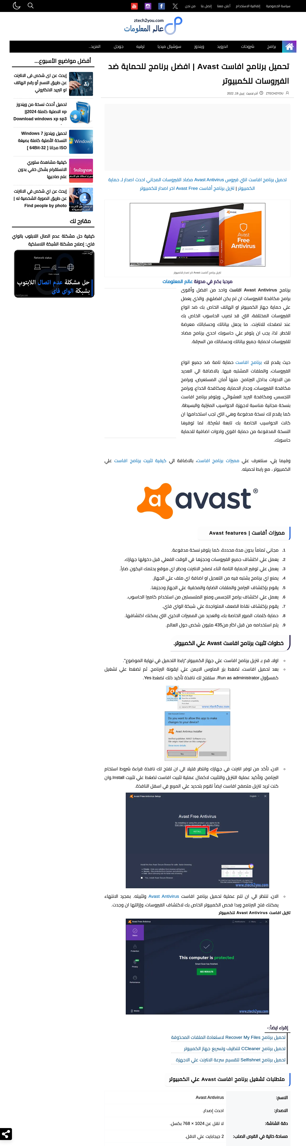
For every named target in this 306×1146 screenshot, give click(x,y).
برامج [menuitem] (271, 46)
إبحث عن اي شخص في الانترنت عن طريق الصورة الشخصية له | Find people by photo (40, 198)
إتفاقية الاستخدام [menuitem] (248, 6)
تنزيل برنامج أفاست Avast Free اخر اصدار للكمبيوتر (187, 188)
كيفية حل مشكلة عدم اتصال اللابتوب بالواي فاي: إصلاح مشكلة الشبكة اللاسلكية (53, 240)
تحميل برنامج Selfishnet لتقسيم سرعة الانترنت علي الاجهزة (230, 1059)
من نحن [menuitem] (190, 6)
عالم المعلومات (177, 281)
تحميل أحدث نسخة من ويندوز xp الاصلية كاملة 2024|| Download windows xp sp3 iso (40, 115)
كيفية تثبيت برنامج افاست (140, 460)
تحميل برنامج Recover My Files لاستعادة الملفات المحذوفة (228, 1037)
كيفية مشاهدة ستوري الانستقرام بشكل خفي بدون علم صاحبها (42, 169)
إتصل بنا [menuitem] (206, 6)
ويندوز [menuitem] (199, 46)
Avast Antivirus (163, 896)
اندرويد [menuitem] (222, 46)
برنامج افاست (248, 362)
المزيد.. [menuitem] (95, 46)
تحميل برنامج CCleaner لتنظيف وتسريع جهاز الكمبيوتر (234, 1048)
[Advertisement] (197, 137)
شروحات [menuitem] (247, 46)
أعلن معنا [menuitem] (223, 6)
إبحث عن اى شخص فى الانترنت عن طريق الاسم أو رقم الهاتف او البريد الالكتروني (40, 82)
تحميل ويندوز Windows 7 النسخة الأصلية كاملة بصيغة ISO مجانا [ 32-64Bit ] (42, 140)
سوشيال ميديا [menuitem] (169, 46)
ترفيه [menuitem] (140, 46)
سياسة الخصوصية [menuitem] (278, 6)
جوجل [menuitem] (118, 46)
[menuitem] (175, 6)
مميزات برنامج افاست (218, 460)
